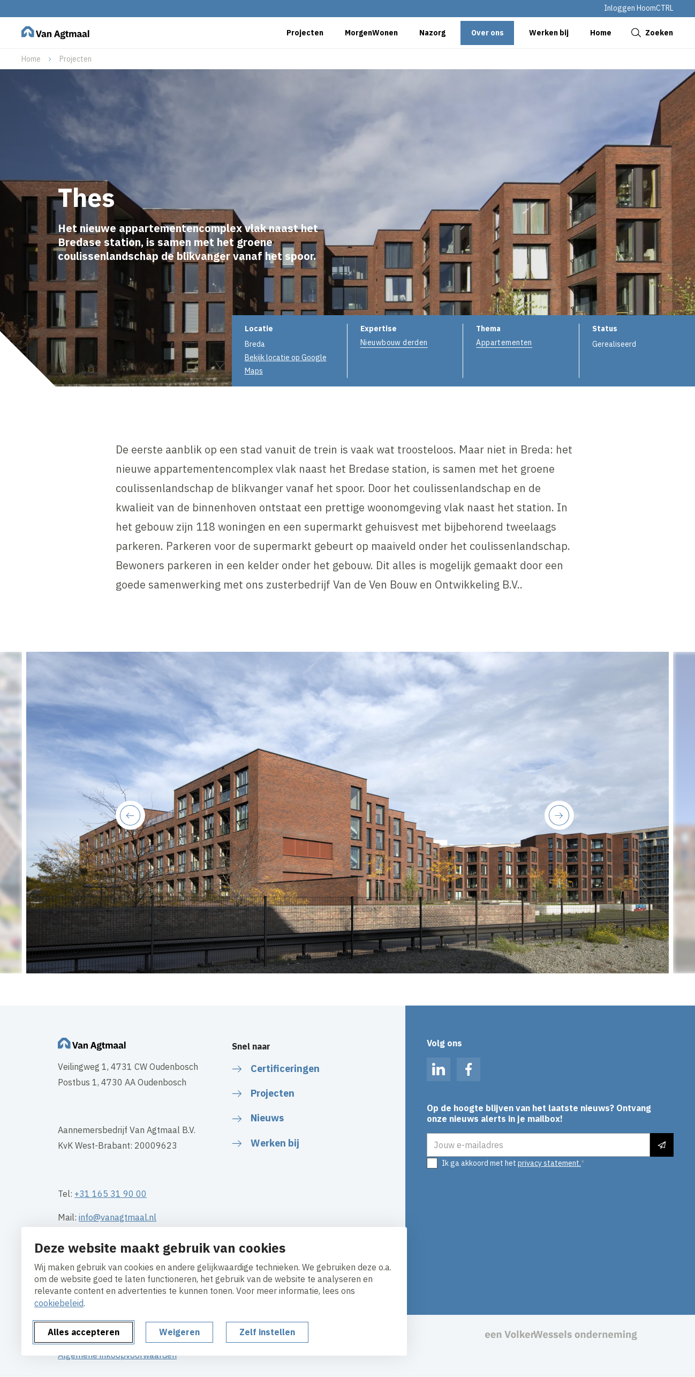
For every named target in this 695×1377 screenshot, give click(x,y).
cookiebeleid (59, 1303)
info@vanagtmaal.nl (117, 1217)
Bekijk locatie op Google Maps (286, 364)
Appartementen (504, 342)
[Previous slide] (130, 815)
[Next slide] (559, 815)
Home (31, 59)
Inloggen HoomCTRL (639, 8)
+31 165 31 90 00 (110, 1193)
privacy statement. (549, 1163)
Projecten (75, 59)
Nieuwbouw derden (394, 342)
